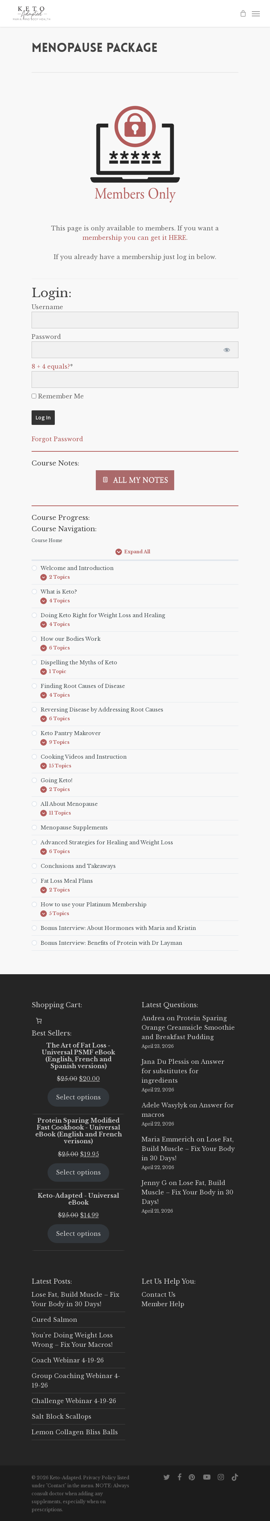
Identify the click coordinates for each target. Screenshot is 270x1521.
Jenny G (154, 1182)
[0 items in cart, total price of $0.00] (39, 1020)
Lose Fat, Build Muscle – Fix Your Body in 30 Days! (188, 1149)
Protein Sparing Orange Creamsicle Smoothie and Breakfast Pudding (188, 1027)
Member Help (163, 1304)
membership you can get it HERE (134, 237)
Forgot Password (57, 439)
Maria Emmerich (168, 1139)
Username (47, 307)
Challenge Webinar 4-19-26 (74, 1401)
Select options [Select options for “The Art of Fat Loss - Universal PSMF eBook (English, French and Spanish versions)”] (78, 1097)
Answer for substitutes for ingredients (183, 1071)
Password (46, 336)
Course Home (47, 540)
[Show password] (226, 349)
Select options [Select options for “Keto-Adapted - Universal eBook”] (78, 1233)
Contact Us (159, 1294)
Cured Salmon (54, 1319)
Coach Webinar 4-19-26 (68, 1360)
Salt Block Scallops (61, 1416)
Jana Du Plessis (165, 1061)
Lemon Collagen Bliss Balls (75, 1432)
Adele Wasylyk (164, 1105)
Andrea (153, 1018)
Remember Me (58, 396)
